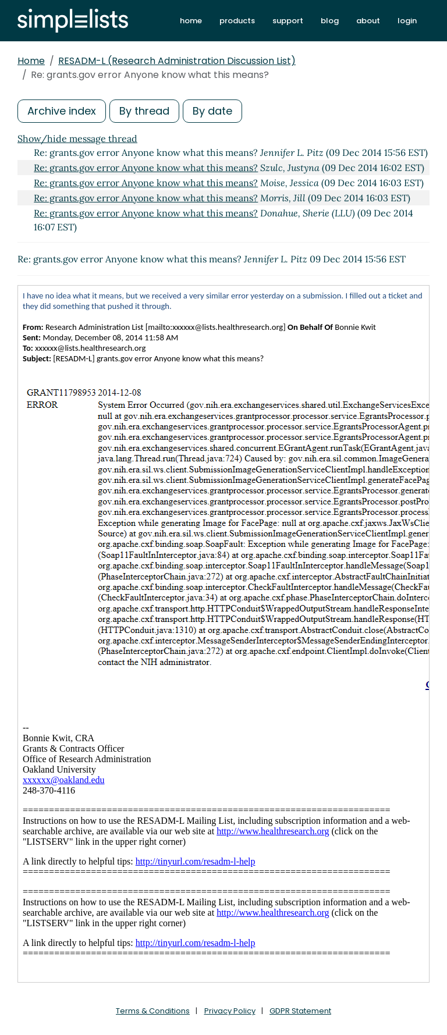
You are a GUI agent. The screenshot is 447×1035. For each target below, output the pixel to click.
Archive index (61, 111)
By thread (144, 111)
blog (330, 20)
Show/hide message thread (77, 138)
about (368, 20)
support (287, 20)
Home (31, 60)
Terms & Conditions (153, 1010)
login (407, 20)
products (237, 20)
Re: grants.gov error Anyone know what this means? (146, 167)
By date (212, 111)
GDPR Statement (300, 1010)
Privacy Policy (230, 1010)
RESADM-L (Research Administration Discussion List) (177, 60)
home (191, 20)
